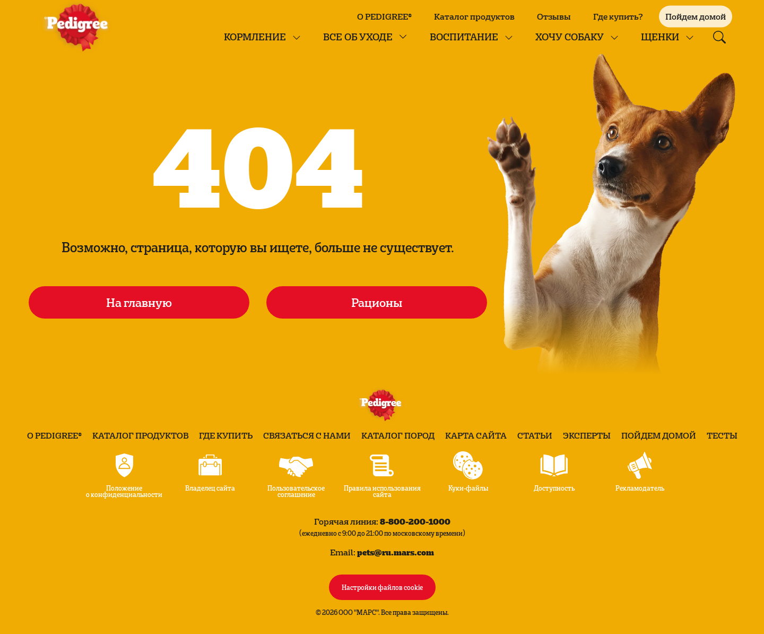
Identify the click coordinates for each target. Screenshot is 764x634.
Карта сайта (476, 435)
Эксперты (587, 435)
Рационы (376, 302)
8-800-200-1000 (415, 521)
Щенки (660, 36)
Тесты (722, 435)
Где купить (226, 435)
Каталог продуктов (474, 16)
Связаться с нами (307, 435)
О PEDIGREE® (384, 16)
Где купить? (618, 16)
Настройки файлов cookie (382, 587)
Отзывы (554, 16)
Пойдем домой (658, 435)
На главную (139, 302)
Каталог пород (398, 435)
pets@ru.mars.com (395, 552)
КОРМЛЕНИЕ (255, 36)
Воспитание (464, 36)
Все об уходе (358, 36)
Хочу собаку (569, 36)
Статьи (534, 435)
